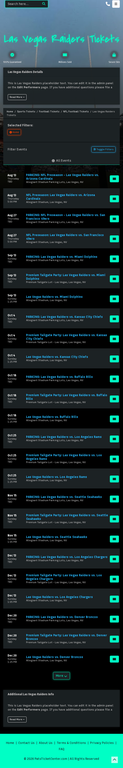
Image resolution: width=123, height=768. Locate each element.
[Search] (22, 4)
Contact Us (26, 743)
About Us (45, 743)
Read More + (17, 97)
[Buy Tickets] (114, 178)
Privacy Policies (102, 743)
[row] (61, 178)
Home (10, 743)
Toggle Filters (103, 149)
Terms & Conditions (71, 743)
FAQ (61, 749)
